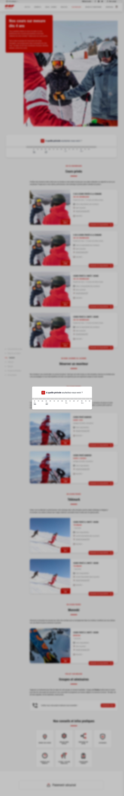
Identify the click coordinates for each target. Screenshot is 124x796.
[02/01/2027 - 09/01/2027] (48, 399)
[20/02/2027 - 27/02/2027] (76, 399)
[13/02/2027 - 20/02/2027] (72, 399)
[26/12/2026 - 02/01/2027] (44, 399)
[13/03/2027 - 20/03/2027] (88, 399)
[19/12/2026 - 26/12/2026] (40, 399)
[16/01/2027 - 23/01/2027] (56, 399)
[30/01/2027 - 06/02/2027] (64, 399)
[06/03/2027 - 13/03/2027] (84, 399)
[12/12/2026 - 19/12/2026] (36, 399)
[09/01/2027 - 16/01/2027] (52, 399)
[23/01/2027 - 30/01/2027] (60, 399)
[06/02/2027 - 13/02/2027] (68, 399)
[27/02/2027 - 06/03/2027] (80, 399)
